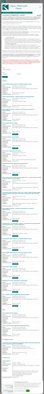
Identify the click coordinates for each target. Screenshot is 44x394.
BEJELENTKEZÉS (3, 2)
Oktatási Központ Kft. (6, 390)
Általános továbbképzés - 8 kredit (25, 12)
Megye (3, 67)
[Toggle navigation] (40, 7)
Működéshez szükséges (20, 388)
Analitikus (27, 388)
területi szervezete (29, 21)
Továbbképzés (15, 12)
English (41, 1)
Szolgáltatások (8, 12)
